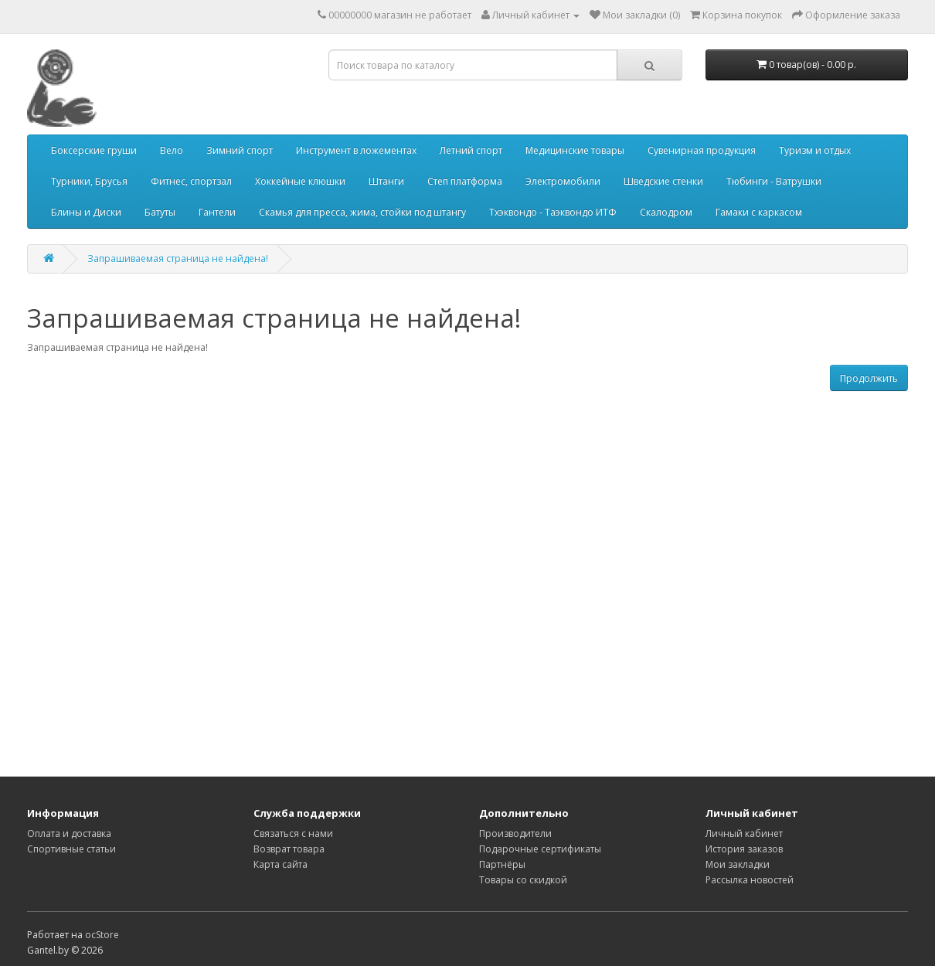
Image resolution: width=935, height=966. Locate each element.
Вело (171, 150)
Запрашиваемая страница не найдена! (177, 258)
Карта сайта (280, 864)
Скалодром (666, 212)
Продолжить (869, 378)
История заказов (744, 848)
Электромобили (562, 181)
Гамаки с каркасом (759, 212)
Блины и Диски (86, 212)
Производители (515, 833)
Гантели (217, 212)
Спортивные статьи (71, 848)
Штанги (386, 181)
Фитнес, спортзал (191, 181)
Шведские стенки (663, 181)
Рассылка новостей (750, 879)
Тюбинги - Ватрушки (773, 181)
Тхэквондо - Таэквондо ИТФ (553, 212)
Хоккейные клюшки (300, 181)
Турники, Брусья (89, 181)
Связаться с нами (293, 833)
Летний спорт (471, 150)
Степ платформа (464, 181)
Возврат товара (289, 848)
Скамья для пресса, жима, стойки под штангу (362, 212)
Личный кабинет (744, 833)
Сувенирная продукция (702, 150)
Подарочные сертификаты (540, 848)
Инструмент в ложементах (356, 150)
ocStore (102, 934)
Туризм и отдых (815, 150)
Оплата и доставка (69, 833)
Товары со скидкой (523, 879)
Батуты (159, 212)
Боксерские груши (94, 150)
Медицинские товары (574, 150)
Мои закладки (738, 864)
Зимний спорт (239, 150)
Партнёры (502, 864)
